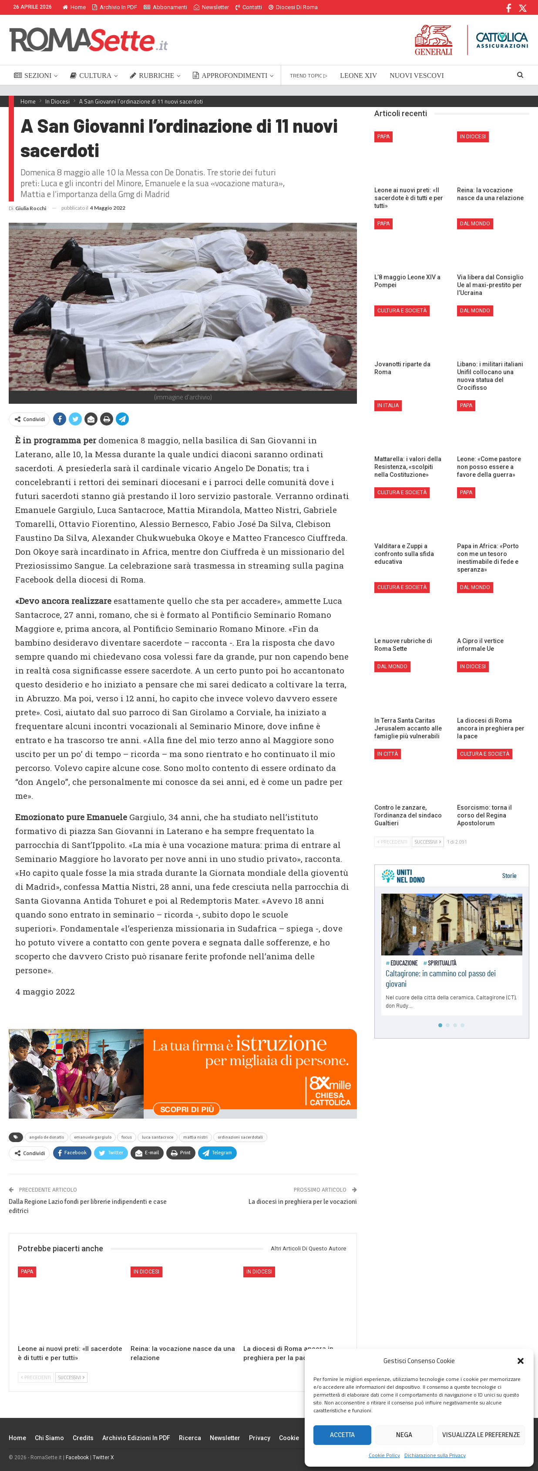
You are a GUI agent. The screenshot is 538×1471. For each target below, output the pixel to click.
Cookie (289, 1437)
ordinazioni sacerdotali (240, 1137)
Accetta (342, 1435)
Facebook (77, 1457)
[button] (520, 1361)
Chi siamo (49, 1437)
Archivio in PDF (114, 7)
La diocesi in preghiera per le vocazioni (303, 1202)
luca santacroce (157, 1137)
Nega (404, 1435)
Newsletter (211, 7)
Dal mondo (475, 224)
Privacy (259, 1437)
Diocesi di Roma (293, 7)
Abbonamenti (165, 7)
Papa (27, 1272)
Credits (83, 1437)
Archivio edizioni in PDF (136, 1437)
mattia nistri (195, 1137)
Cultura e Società (402, 311)
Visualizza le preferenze (481, 1435)
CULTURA (90, 75)
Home (74, 7)
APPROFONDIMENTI (230, 75)
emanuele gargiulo (92, 1137)
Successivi (71, 1377)
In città (387, 754)
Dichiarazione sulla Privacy (435, 1455)
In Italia (388, 405)
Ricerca (190, 1437)
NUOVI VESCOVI (417, 75)
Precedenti (36, 1377)
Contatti (248, 7)
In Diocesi (146, 1272)
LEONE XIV (358, 75)
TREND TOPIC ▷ (308, 75)
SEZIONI (32, 75)
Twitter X (103, 1457)
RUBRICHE (152, 75)
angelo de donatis (46, 1137)
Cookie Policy (384, 1455)
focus (126, 1137)
